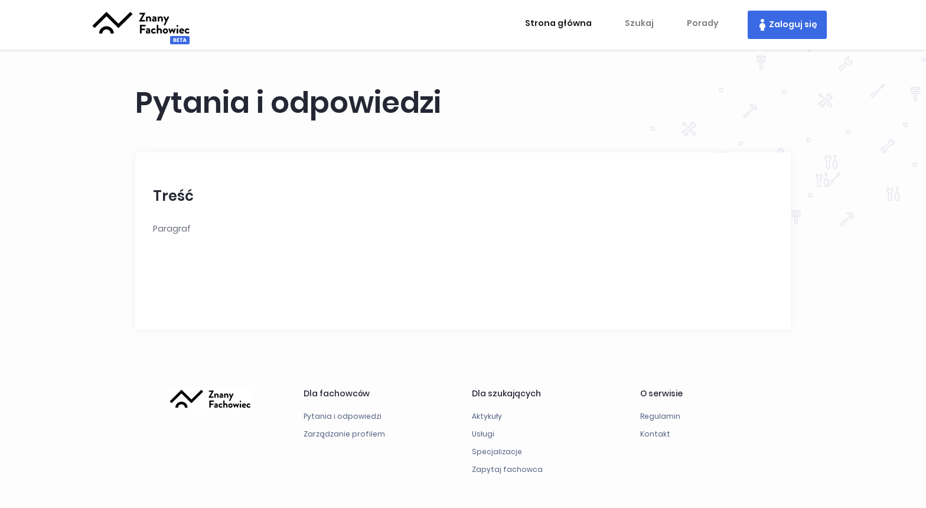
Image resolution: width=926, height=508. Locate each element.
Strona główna (558, 23)
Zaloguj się (793, 24)
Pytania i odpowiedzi (343, 416)
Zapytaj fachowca (507, 469)
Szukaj (639, 23)
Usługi (483, 434)
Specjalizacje (497, 452)
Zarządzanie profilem (344, 434)
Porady (703, 23)
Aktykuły (487, 416)
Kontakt (655, 434)
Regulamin (660, 416)
